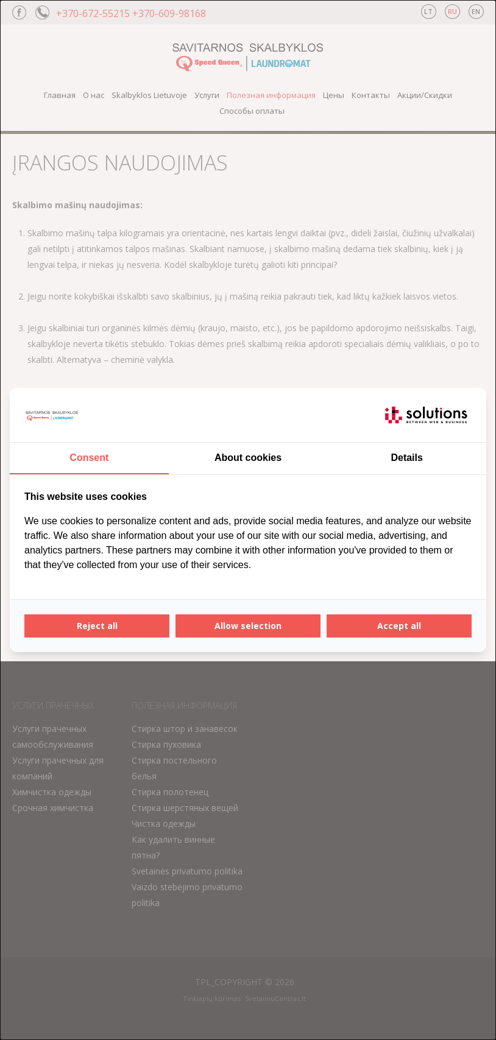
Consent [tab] (88, 457)
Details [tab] (406, 457)
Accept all (399, 625)
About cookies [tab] (248, 457)
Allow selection (248, 625)
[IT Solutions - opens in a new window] (426, 415)
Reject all (97, 625)
